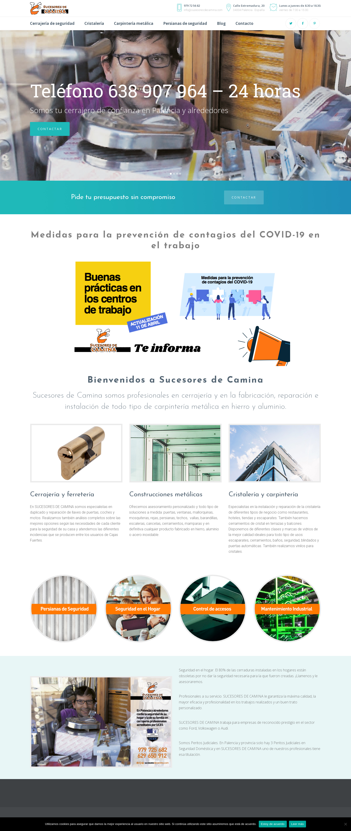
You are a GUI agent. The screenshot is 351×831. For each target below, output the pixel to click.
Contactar (244, 197)
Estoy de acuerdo (273, 824)
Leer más (297, 824)
